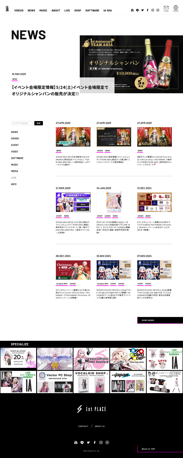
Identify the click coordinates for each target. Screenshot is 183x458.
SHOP (77, 10)
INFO (13, 184)
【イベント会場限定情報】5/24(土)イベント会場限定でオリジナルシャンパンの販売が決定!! (60, 90)
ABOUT (55, 10)
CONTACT (83, 426)
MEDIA (14, 171)
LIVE (67, 10)
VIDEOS (18, 10)
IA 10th (108, 10)
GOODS (15, 138)
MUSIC (43, 10)
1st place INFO (61, 283)
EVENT (15, 144)
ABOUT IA (100, 426)
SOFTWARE (92, 10)
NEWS (31, 10)
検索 (39, 123)
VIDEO (14, 151)
